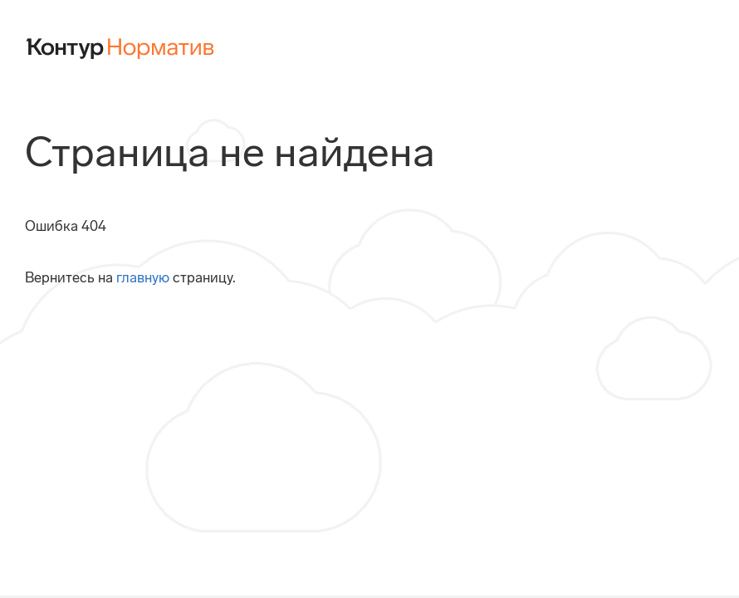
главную (142, 277)
